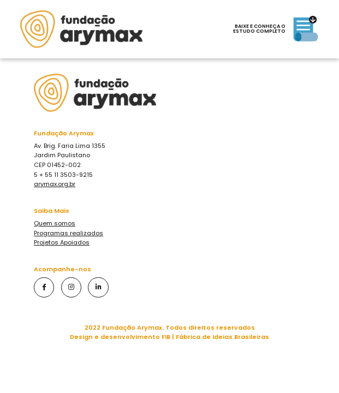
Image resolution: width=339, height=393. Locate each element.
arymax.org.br (54, 184)
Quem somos (54, 223)
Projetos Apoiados (62, 242)
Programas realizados (68, 233)
